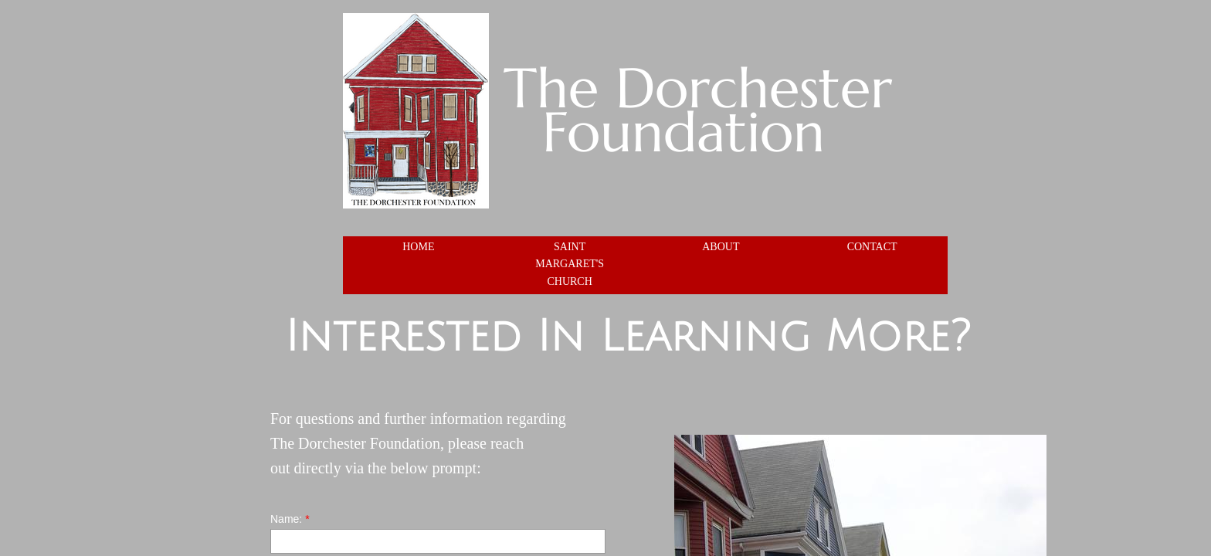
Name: (290, 519)
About (720, 247)
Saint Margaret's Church (569, 264)
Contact (872, 247)
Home (418, 247)
